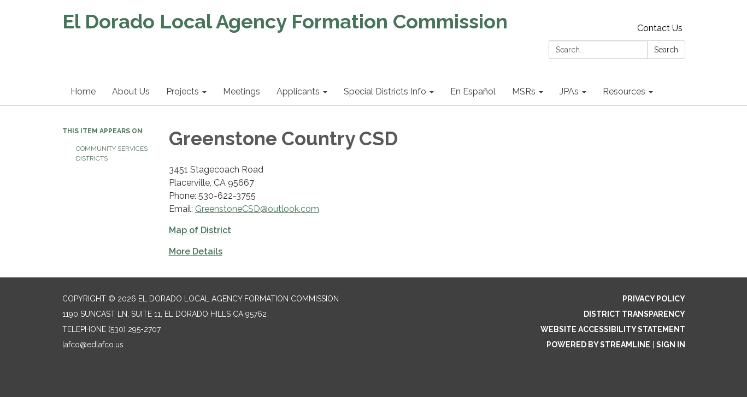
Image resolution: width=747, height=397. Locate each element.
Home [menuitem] (83, 91)
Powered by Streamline (598, 344)
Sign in (670, 344)
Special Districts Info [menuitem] (385, 91)
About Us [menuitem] (131, 91)
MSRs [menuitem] (524, 91)
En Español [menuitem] (473, 91)
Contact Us (660, 28)
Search (666, 49)
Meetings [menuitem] (241, 91)
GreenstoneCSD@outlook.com (257, 209)
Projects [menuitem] (182, 91)
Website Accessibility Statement (612, 329)
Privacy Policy (653, 298)
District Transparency (634, 314)
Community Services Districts (112, 153)
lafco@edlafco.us (92, 344)
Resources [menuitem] (624, 91)
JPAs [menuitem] (569, 91)
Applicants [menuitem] (298, 91)
